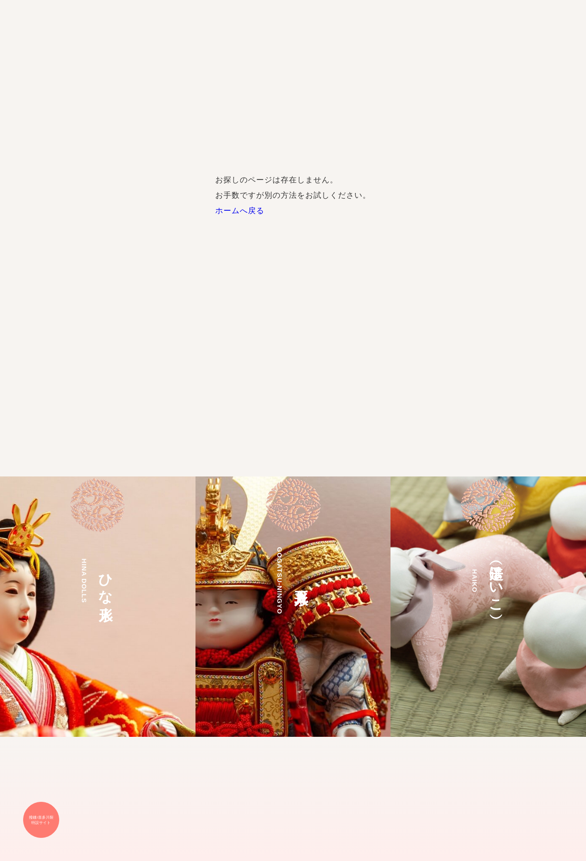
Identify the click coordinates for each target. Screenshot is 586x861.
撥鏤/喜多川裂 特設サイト (41, 820)
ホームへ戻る (239, 210)
